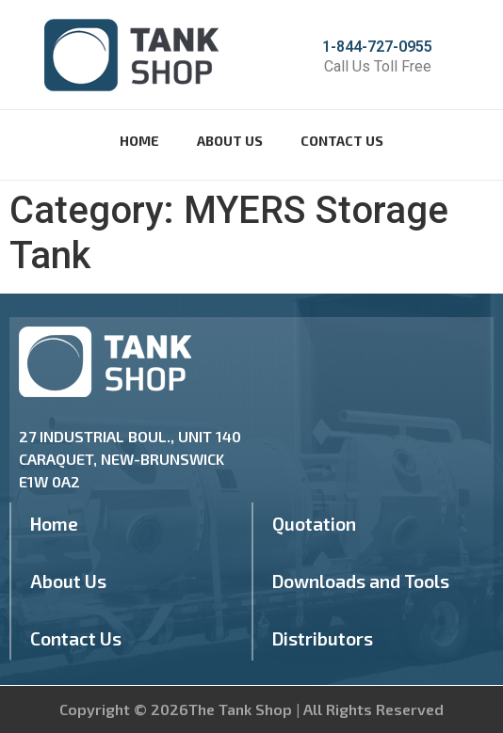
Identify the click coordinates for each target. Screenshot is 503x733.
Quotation (314, 523)
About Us (230, 141)
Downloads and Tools (360, 581)
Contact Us (341, 141)
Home (139, 141)
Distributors (322, 638)
